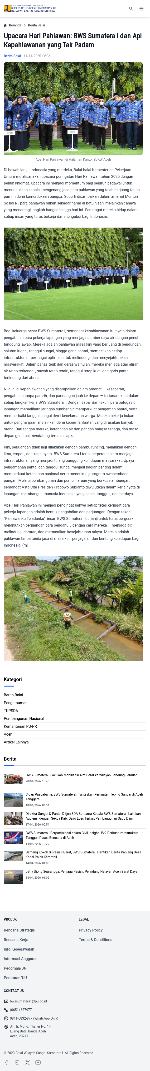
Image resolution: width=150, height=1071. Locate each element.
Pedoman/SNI (16, 968)
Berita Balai (36, 25)
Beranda (12, 25)
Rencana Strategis (19, 930)
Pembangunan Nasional (24, 718)
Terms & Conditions (95, 939)
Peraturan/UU (15, 978)
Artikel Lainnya (16, 742)
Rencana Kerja (16, 939)
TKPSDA (11, 710)
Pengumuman (16, 703)
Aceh (8, 734)
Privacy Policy (91, 930)
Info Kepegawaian (19, 949)
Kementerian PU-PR (20, 726)
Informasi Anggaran (21, 958)
